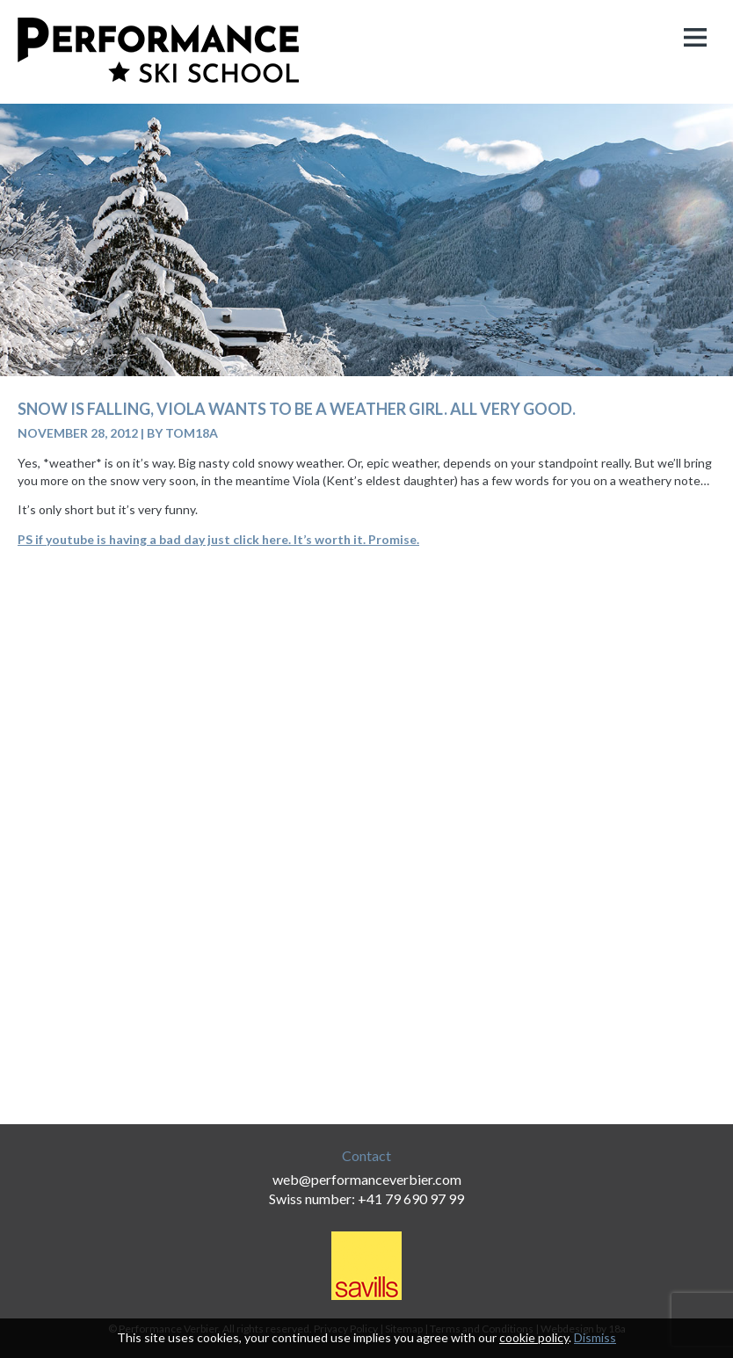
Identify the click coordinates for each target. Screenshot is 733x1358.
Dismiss (595, 1337)
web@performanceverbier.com (366, 1179)
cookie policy (534, 1337)
